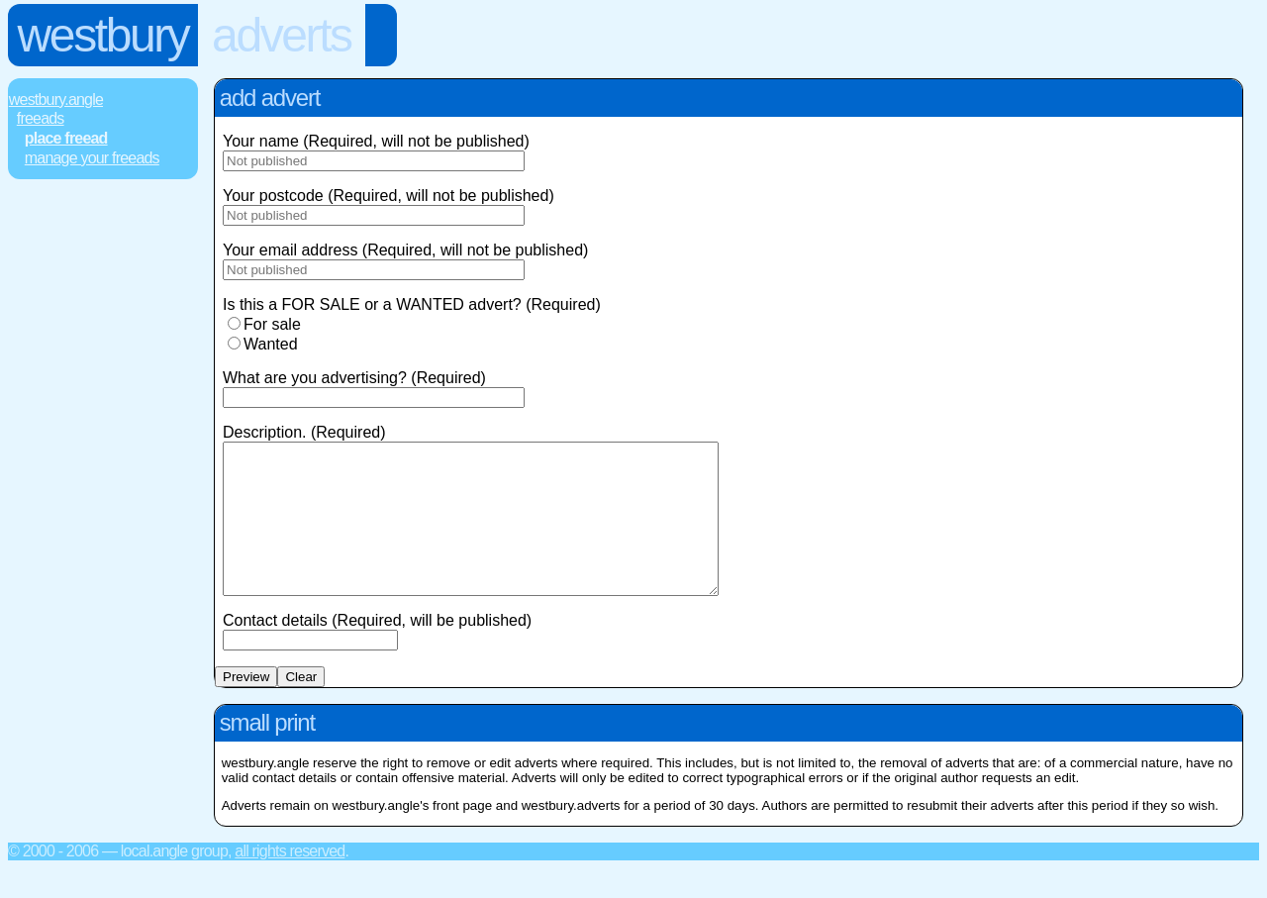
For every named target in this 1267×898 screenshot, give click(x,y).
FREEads (40, 118)
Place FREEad (66, 138)
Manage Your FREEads (92, 158)
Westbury (103, 35)
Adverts (281, 35)
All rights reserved (289, 880)
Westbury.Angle (56, 99)
